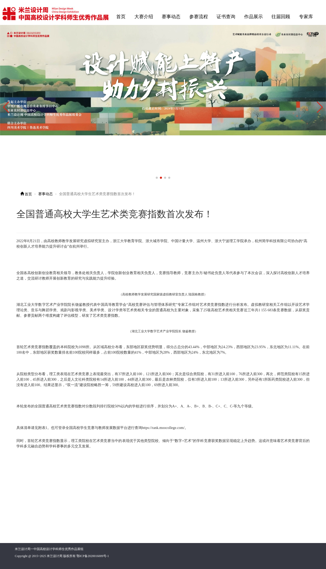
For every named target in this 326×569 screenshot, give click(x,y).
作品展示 (253, 16)
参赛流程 (198, 16)
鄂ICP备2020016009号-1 (92, 556)
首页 (121, 16)
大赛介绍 (143, 16)
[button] (319, 107)
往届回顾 (280, 16)
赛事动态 (171, 16)
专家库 (306, 16)
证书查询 (226, 16)
